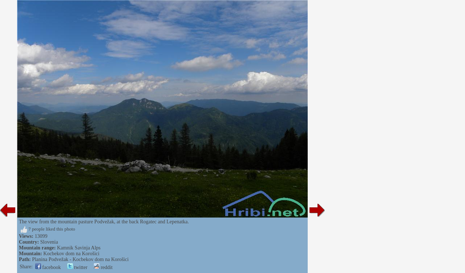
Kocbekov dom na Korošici (71, 253)
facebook (48, 267)
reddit (103, 267)
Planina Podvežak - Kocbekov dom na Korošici (80, 259)
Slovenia (49, 242)
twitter (77, 267)
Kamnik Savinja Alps (79, 248)
